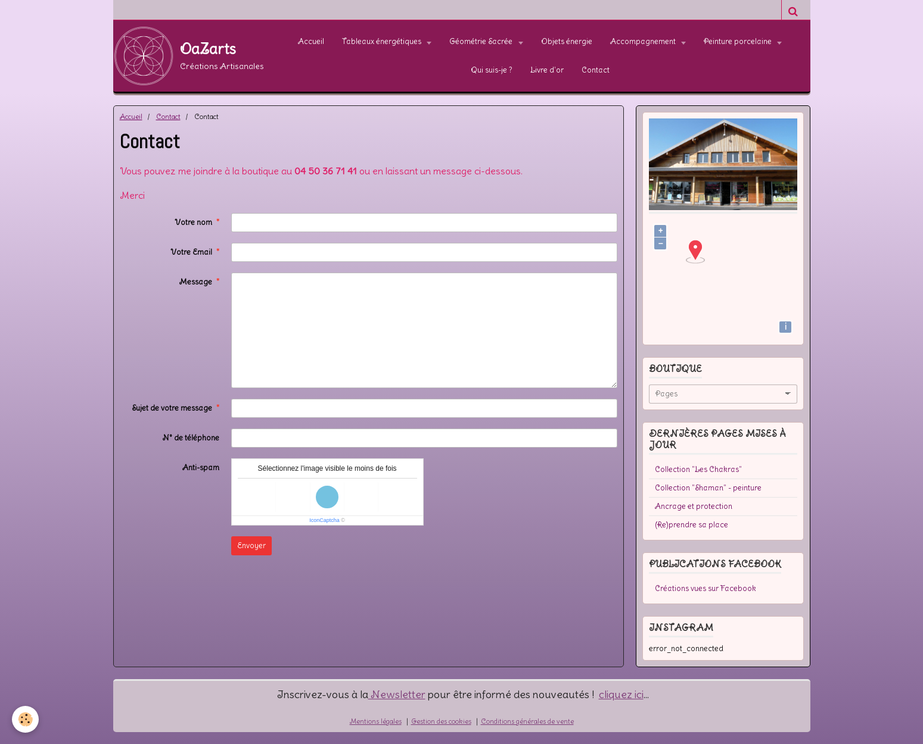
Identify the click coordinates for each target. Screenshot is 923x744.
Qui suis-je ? (491, 69)
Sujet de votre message (172, 408)
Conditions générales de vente (527, 721)
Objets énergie (566, 41)
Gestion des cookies (441, 721)
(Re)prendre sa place (691, 524)
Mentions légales (376, 721)
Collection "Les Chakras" (698, 469)
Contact (596, 69)
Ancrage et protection (693, 506)
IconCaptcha (324, 520)
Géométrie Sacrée (481, 41)
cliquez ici (621, 694)
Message (195, 281)
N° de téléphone (191, 437)
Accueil (311, 41)
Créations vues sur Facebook (705, 588)
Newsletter (396, 694)
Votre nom (193, 222)
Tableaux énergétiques (382, 41)
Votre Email (191, 252)
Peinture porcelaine (738, 41)
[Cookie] (25, 719)
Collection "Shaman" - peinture (708, 487)
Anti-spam (200, 467)
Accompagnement (644, 41)
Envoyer (251, 545)
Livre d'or (547, 69)
